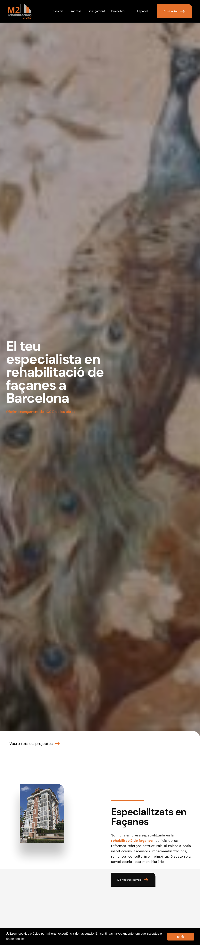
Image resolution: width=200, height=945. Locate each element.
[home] (19, 11)
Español (142, 11)
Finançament (96, 11)
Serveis (58, 11)
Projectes (118, 11)
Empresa (75, 11)
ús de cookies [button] (15, 939)
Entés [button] (181, 936)
